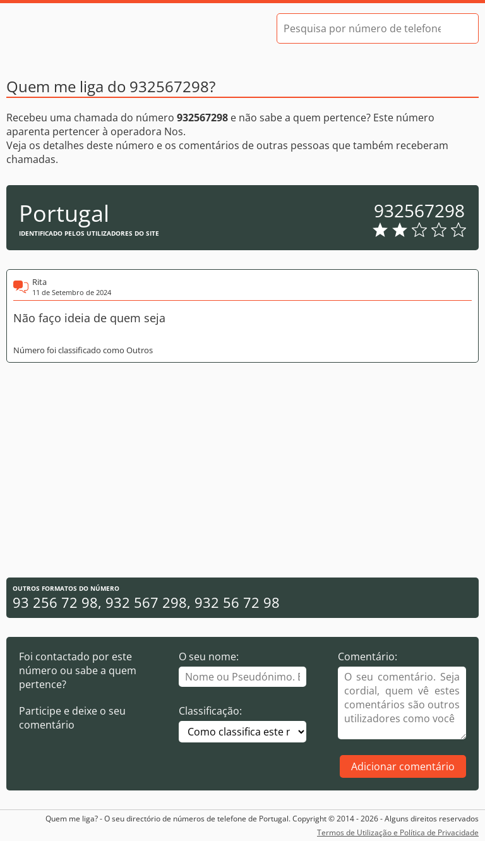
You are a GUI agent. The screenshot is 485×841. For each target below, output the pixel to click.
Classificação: (210, 711)
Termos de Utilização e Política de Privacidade (398, 832)
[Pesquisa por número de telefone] (362, 28)
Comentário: (367, 656)
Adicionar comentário (403, 766)
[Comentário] (402, 703)
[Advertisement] (242, 470)
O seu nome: (209, 656)
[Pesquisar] (458, 28)
